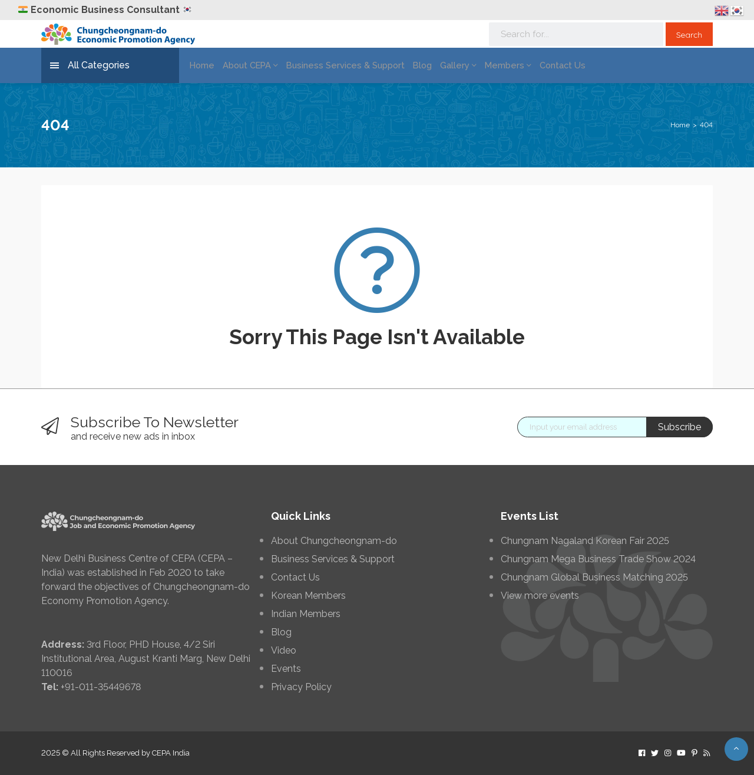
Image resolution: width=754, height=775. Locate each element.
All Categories (90, 66)
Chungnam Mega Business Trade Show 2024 (598, 559)
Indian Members (305, 614)
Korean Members (308, 596)
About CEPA (245, 65)
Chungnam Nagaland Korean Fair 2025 (585, 541)
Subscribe (679, 427)
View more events (540, 596)
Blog (406, 65)
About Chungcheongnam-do (334, 541)
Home (200, 65)
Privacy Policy (301, 687)
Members (486, 65)
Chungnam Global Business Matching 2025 (594, 577)
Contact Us (537, 65)
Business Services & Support (334, 65)
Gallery (440, 65)
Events (286, 669)
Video (283, 650)
